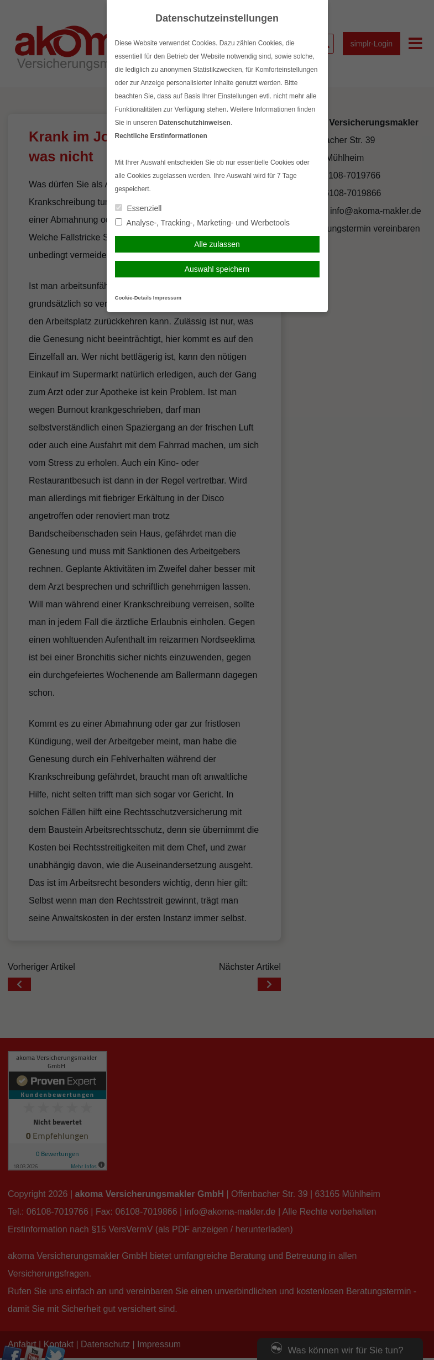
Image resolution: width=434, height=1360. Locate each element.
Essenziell (138, 208)
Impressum (167, 298)
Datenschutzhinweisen (195, 123)
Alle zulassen (217, 244)
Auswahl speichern (217, 269)
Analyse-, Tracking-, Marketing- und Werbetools (202, 222)
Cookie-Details (133, 298)
